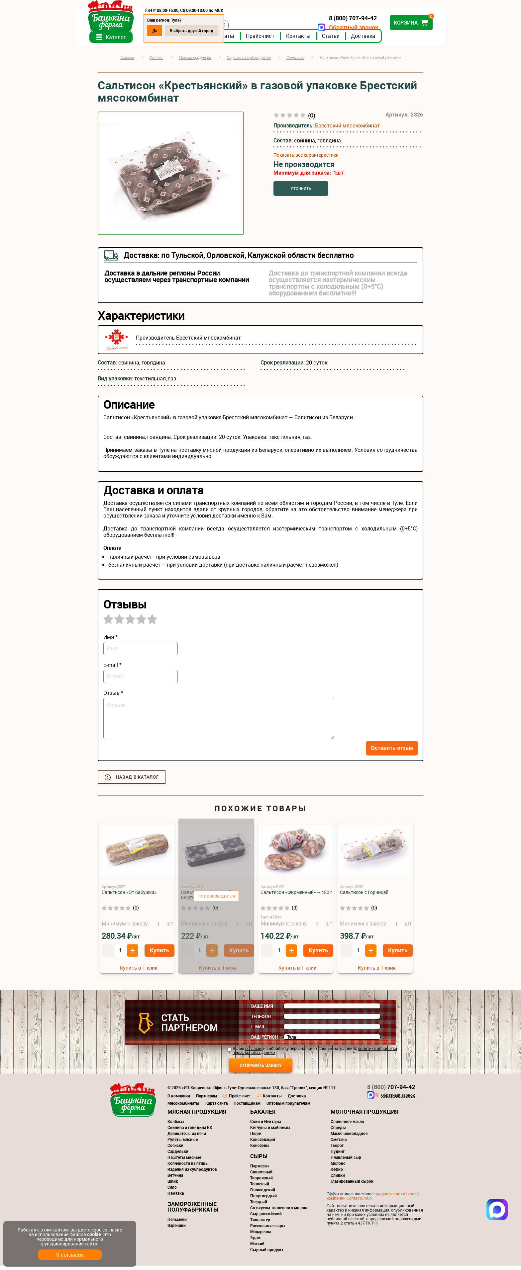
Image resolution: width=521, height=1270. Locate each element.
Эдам (255, 1241)
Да (176, 30)
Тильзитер (260, 1223)
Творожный (261, 1181)
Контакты (320, 39)
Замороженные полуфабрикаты (192, 1210)
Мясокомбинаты (183, 1106)
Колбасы (175, 1125)
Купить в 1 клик (138, 971)
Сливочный (261, 1175)
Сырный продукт (266, 1253)
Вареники (176, 1228)
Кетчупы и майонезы (270, 1131)
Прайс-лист (281, 39)
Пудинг (338, 1154)
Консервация (262, 1143)
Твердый (258, 1205)
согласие (253, 1052)
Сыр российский (266, 1217)
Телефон (261, 1020)
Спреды (338, 1131)
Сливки (338, 1178)
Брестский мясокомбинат (347, 129)
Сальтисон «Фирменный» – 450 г (296, 896)
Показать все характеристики (306, 158)
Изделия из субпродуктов (192, 1172)
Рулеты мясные (182, 1143)
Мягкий (257, 1247)
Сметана (339, 1143)
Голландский (262, 1193)
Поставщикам (247, 1106)
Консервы (259, 1148)
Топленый (259, 1187)
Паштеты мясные (184, 1160)
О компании (178, 1099)
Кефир (337, 1172)
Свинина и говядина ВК (189, 1131)
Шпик (172, 1184)
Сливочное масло (347, 1125)
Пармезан (259, 1169)
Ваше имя (262, 1010)
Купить (159, 954)
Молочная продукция (364, 1115)
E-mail (258, 1030)
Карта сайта (216, 1106)
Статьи (352, 39)
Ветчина (175, 1178)
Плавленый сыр (346, 1160)
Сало (172, 1190)
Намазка (175, 1196)
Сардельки (177, 1154)
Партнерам (206, 1099)
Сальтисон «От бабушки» (129, 896)
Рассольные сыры (267, 1229)
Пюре (255, 1137)
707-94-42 (391, 1090)
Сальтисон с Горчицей (364, 896)
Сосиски (175, 1148)
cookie (94, 1234)
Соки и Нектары (265, 1125)
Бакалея (262, 1115)
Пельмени (177, 1223)
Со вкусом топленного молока (279, 1211)
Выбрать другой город (213, 30)
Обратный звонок (332, 27)
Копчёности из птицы (188, 1166)
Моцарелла (260, 1235)
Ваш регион (264, 1041)
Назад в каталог (137, 781)
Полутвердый (263, 1199)
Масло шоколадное (349, 1137)
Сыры (258, 1159)
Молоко (338, 1166)
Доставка (384, 39)
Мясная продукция (196, 1115)
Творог (337, 1148)
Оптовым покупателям (288, 1106)
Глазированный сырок (352, 1184)
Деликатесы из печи (186, 1137)
